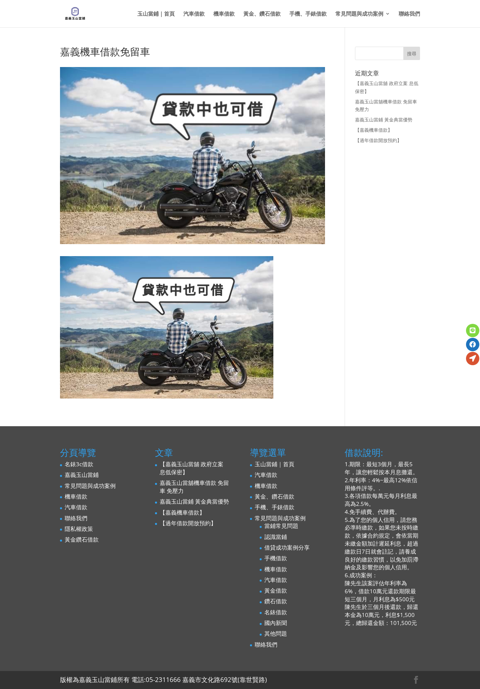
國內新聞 (275, 623)
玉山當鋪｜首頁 (156, 14)
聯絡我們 (409, 14)
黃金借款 (275, 590)
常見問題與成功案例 (359, 14)
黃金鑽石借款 (82, 539)
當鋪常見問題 (281, 526)
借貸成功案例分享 (287, 547)
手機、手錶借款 (308, 14)
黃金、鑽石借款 (262, 14)
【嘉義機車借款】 (373, 130)
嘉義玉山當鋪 (82, 475)
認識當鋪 (275, 537)
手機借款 (275, 558)
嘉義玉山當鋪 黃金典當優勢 (383, 119)
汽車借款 (194, 14)
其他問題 (275, 633)
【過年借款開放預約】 (378, 140)
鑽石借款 (275, 601)
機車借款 (224, 14)
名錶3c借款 (79, 464)
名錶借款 (275, 612)
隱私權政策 (79, 529)
